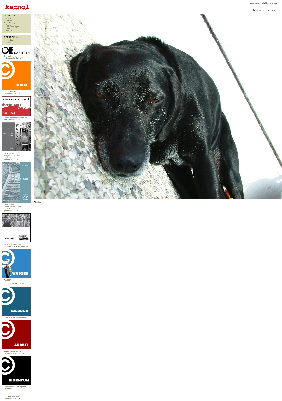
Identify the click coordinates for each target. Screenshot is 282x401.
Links (8, 29)
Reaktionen (10, 42)
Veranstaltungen (12, 27)
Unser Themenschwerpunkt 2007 (17, 317)
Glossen (9, 21)
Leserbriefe (10, 40)
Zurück (38, 202)
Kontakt (9, 31)
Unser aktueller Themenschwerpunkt (12, 93)
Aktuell (8, 19)
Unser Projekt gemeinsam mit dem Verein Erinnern (15, 119)
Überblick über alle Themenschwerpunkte (12, 397)
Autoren (9, 25)
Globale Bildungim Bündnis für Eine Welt (13, 57)
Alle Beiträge (11, 23)
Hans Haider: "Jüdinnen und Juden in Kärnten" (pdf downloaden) (12, 208)
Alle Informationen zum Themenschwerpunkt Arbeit (15, 352)
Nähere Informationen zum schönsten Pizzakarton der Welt (16, 245)
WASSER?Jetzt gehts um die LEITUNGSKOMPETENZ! (14, 282)
